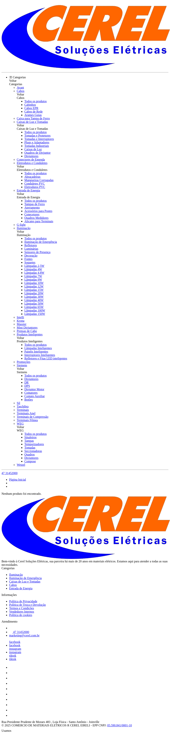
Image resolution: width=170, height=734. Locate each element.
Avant (20, 87)
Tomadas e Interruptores (39, 139)
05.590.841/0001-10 (119, 725)
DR (26, 382)
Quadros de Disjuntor (37, 152)
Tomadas (29, 447)
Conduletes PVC (34, 183)
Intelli (20, 317)
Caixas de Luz (33, 149)
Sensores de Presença (37, 252)
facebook (14, 642)
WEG (20, 423)
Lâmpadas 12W (34, 286)
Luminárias (31, 248)
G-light (21, 224)
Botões (28, 399)
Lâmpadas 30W (34, 296)
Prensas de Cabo (27, 331)
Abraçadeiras (32, 176)
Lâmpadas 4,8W (34, 272)
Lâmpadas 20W (34, 293)
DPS (27, 385)
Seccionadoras (33, 451)
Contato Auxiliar (34, 396)
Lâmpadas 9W (33, 279)
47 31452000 (10, 473)
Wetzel (21, 464)
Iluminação (23, 228)
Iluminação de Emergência (40, 241)
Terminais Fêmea (27, 420)
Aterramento (32, 207)
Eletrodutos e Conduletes (32, 163)
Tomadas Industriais (36, 145)
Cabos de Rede (33, 111)
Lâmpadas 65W (34, 307)
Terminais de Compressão (32, 416)
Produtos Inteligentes (30, 334)
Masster (21, 324)
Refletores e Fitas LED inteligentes (45, 358)
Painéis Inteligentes (36, 351)
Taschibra (23, 406)
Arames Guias (33, 115)
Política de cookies (20, 615)
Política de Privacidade (23, 601)
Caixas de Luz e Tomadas (32, 121)
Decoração (30, 255)
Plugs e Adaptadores (36, 142)
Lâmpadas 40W (34, 300)
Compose (30, 461)
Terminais (23, 409)
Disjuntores (31, 156)
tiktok (12, 655)
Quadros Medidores (36, 217)
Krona (20, 320)
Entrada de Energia (28, 190)
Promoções (23, 361)
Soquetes (29, 262)
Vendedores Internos (21, 611)
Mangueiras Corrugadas (38, 180)
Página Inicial (17, 479)
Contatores (31, 392)
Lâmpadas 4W (33, 269)
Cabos (20, 91)
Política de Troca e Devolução (27, 604)
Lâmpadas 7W (33, 276)
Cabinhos (30, 104)
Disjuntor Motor (34, 389)
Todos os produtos (35, 101)
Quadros (29, 454)
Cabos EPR (31, 108)
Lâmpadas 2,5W (34, 265)
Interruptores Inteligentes (39, 355)
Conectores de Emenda (31, 159)
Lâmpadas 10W (34, 283)
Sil (18, 403)
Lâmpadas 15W (34, 289)
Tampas (29, 440)
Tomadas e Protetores (37, 135)
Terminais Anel (26, 413)
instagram (15, 648)
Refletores (30, 245)
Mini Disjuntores (27, 327)
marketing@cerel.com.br (24, 635)
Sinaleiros (30, 437)
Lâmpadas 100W (34, 310)
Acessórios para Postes (38, 211)
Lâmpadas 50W (34, 303)
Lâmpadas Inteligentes (38, 348)
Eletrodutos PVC (34, 187)
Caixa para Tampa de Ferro (33, 118)
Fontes (28, 259)
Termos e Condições (21, 608)
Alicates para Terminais (38, 221)
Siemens (22, 365)
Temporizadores (34, 444)
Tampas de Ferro (34, 204)
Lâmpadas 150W (34, 313)
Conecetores (31, 214)
